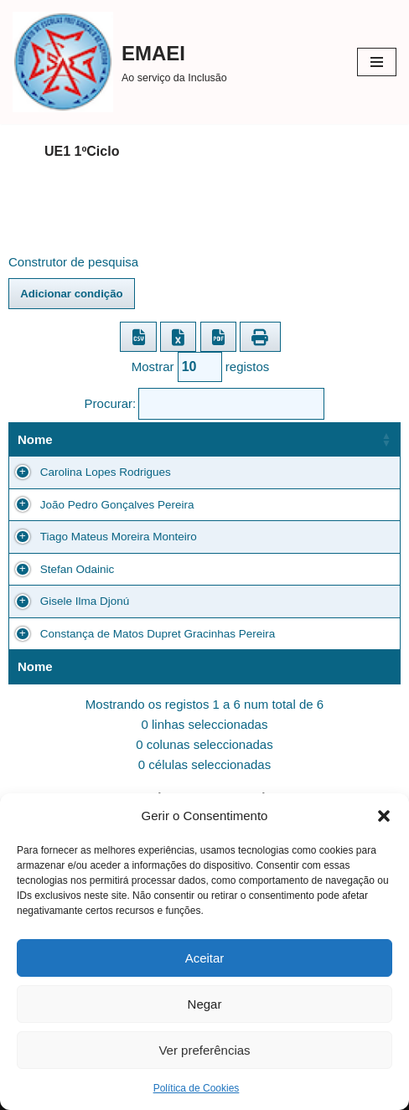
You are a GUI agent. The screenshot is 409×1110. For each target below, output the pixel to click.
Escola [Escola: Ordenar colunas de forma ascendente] (325, 439)
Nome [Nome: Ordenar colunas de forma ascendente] (35, 439)
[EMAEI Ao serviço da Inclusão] (120, 62)
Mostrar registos (201, 367)
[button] (383, 816)
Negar (205, 1004)
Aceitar (205, 958)
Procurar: (205, 404)
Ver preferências (204, 1050)
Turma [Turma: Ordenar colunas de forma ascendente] (253, 439)
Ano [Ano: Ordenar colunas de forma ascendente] (188, 439)
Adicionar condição (71, 293)
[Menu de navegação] (376, 62)
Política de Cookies (196, 1088)
